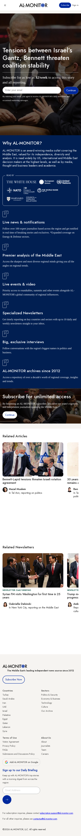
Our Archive (47, 710)
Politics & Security (49, 694)
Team (43, 749)
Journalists (45, 745)
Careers (44, 753)
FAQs (5, 749)
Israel (5, 710)
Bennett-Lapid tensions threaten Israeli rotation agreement (32, 481)
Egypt (5, 719)
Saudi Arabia (8, 698)
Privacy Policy (9, 745)
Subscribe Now (13, 679)
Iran (4, 702)
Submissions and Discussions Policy (19, 753)
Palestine (6, 715)
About (44, 741)
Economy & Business (50, 698)
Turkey (6, 694)
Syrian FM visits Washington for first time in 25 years (31, 596)
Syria (5, 731)
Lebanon (6, 727)
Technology (46, 702)
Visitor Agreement (11, 741)
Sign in (75, 5)
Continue (10, 415)
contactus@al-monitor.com (45, 818)
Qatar (5, 723)
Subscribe (65, 5)
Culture (44, 706)
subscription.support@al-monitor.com (56, 813)
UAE (4, 706)
